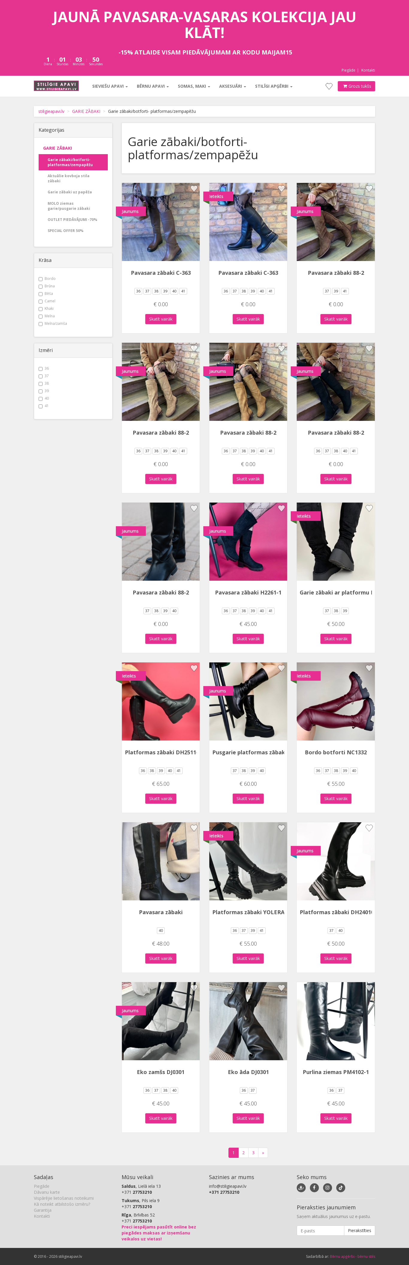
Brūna (47, 286)
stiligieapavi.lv (51, 111)
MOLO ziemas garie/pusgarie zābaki (69, 206)
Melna (47, 315)
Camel (47, 301)
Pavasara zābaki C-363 (161, 272)
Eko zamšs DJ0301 (160, 1072)
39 (44, 390)
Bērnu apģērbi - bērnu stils (352, 1256)
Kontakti (368, 70)
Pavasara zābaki (161, 912)
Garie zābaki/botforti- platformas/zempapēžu (70, 162)
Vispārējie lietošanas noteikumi (64, 1198)
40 (44, 398)
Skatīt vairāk (160, 319)
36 (44, 368)
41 (44, 405)
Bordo (47, 278)
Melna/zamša (53, 323)
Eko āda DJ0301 (248, 1072)
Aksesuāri (232, 86)
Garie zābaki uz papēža (70, 192)
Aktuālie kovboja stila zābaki (69, 178)
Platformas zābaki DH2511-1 (163, 752)
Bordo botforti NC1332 (336, 752)
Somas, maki (194, 86)
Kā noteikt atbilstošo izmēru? (62, 1204)
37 (44, 375)
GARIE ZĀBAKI (86, 111)
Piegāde (348, 70)
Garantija (42, 1210)
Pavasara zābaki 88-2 (336, 272)
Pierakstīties (359, 1230)
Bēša (46, 293)
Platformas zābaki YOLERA (248, 912)
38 (44, 383)
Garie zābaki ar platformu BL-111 (344, 592)
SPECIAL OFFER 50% (66, 230)
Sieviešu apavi (110, 86)
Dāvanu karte (47, 1192)
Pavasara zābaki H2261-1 (248, 592)
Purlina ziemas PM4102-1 (336, 1072)
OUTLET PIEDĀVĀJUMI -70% (72, 219)
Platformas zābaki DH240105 (338, 912)
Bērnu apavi (153, 86)
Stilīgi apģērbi (274, 86)
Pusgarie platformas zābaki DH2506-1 (262, 752)
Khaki (46, 308)
